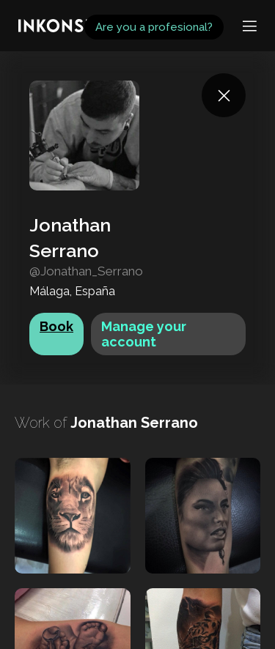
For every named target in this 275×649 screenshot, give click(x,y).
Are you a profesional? (154, 27)
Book (56, 326)
